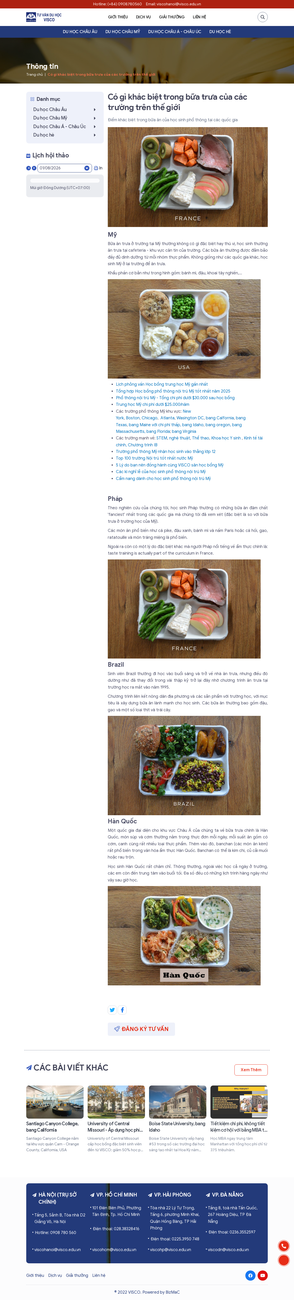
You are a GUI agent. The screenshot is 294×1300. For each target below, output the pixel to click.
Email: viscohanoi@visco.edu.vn (173, 4)
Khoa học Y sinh (226, 438)
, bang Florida (157, 431)
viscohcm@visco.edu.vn (114, 1249)
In (98, 168)
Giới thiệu (118, 17)
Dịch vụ (143, 17)
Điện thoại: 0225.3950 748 (175, 1239)
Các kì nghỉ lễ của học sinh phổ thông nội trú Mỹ (161, 471)
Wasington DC (190, 418)
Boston (133, 418)
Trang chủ (34, 74)
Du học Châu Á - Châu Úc (174, 31)
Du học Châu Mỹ (122, 31)
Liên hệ (199, 17)
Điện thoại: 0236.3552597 (232, 1232)
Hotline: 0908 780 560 (55, 1232)
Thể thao (200, 438)
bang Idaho (193, 424)
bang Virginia (184, 431)
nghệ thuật (179, 438)
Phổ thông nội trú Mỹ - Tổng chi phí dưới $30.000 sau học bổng (175, 397)
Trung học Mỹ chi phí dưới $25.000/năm (152, 404)
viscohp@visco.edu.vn (170, 1249)
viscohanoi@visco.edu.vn (57, 1249)
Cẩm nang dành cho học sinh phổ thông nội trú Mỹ (163, 478)
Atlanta (168, 418)
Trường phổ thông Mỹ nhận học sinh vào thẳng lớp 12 (166, 451)
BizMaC (173, 1292)
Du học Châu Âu (80, 31)
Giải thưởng (172, 17)
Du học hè (220, 31)
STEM (161, 438)
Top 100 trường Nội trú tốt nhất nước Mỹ (154, 458)
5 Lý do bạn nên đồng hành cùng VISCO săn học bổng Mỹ (169, 465)
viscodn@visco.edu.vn (228, 1249)
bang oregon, (219, 424)
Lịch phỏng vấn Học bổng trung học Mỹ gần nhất (162, 384)
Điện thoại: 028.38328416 (116, 1228)
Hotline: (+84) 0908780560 (117, 4)
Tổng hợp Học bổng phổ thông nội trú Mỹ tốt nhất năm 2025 (173, 391)
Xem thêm (251, 1070)
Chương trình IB (142, 445)
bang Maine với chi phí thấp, (155, 424)
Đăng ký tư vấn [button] (141, 1029)
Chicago (149, 418)
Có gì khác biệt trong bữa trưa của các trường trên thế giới (101, 74)
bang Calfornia (220, 418)
